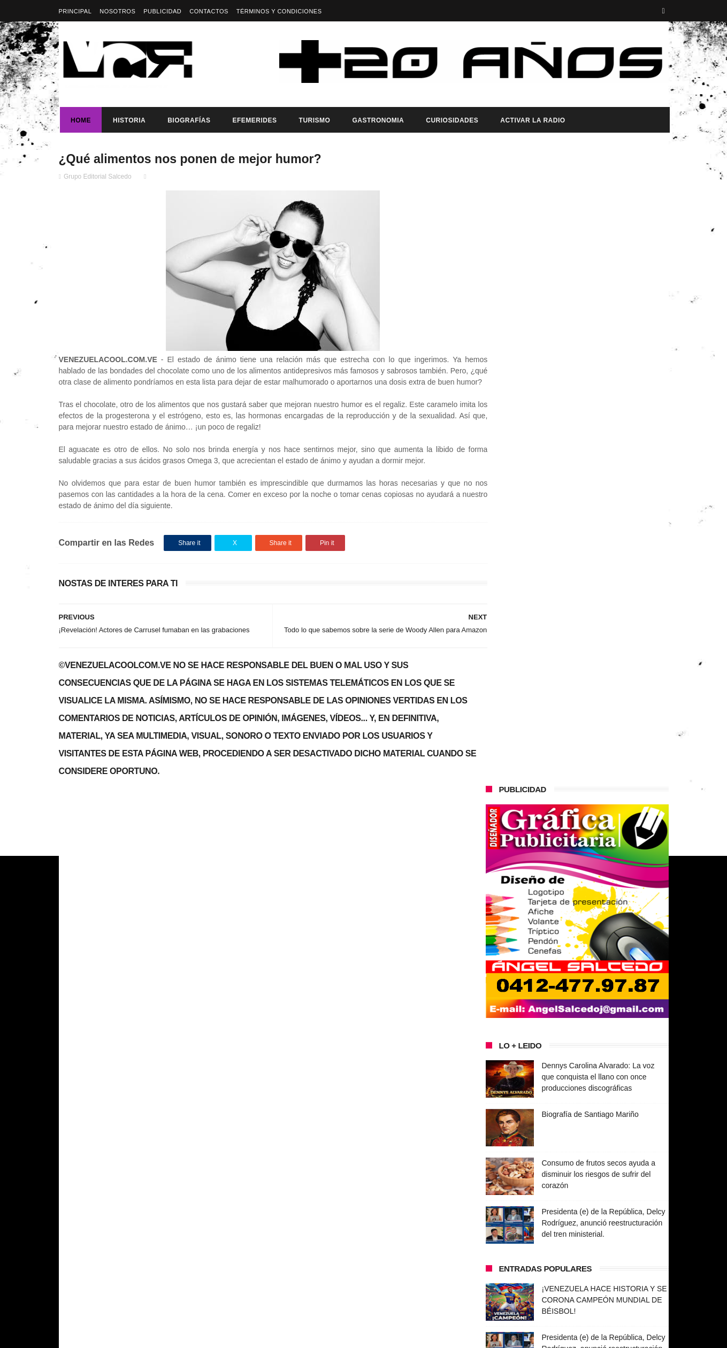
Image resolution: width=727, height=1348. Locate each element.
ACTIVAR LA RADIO (531, 120)
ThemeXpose (248, 1334)
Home (80, 120)
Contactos (208, 11)
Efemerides (253, 120)
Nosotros (117, 11)
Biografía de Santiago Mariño (590, 483)
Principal (75, 11)
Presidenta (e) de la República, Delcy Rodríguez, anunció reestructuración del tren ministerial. (603, 591)
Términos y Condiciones (279, 11)
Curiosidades (451, 120)
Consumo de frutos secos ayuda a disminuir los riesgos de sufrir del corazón (598, 542)
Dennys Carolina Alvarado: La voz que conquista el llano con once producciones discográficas (598, 445)
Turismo (313, 120)
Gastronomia (377, 120)
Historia (128, 120)
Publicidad (162, 11)
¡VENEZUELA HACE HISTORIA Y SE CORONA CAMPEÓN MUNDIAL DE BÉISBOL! (604, 668)
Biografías (187, 120)
